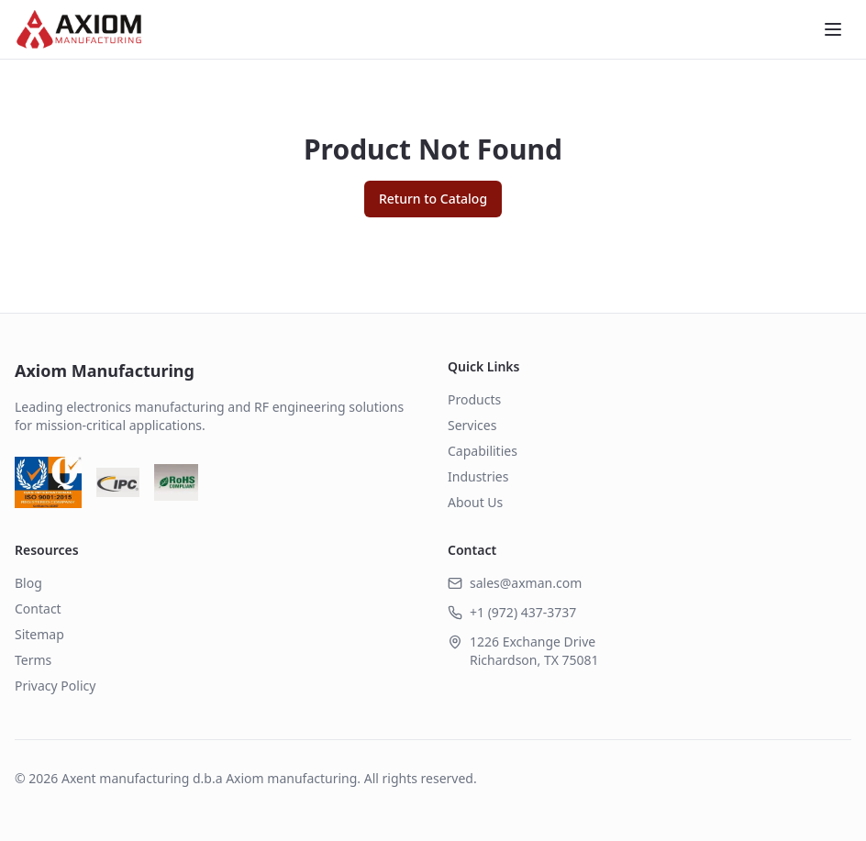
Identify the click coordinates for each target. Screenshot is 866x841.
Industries (478, 476)
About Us (475, 502)
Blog (28, 583)
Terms (33, 660)
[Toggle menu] (833, 29)
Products (474, 399)
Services (472, 425)
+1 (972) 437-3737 (523, 612)
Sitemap (39, 634)
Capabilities (482, 450)
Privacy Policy (55, 685)
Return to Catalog (433, 198)
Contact (38, 608)
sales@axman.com (526, 583)
